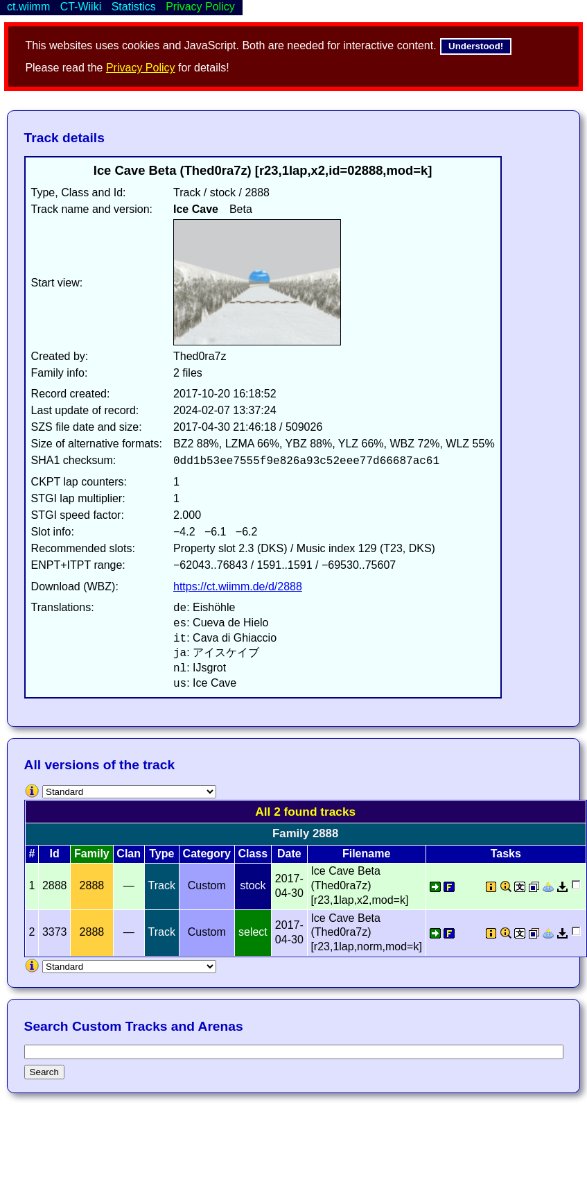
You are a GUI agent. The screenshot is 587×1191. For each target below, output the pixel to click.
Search (44, 1072)
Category (207, 853)
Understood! (475, 46)
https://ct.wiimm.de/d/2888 (237, 586)
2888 (92, 885)
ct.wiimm (28, 6)
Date (289, 853)
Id (55, 853)
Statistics (134, 6)
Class (253, 853)
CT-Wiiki (81, 6)
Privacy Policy (140, 68)
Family (91, 853)
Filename (366, 853)
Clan (128, 853)
